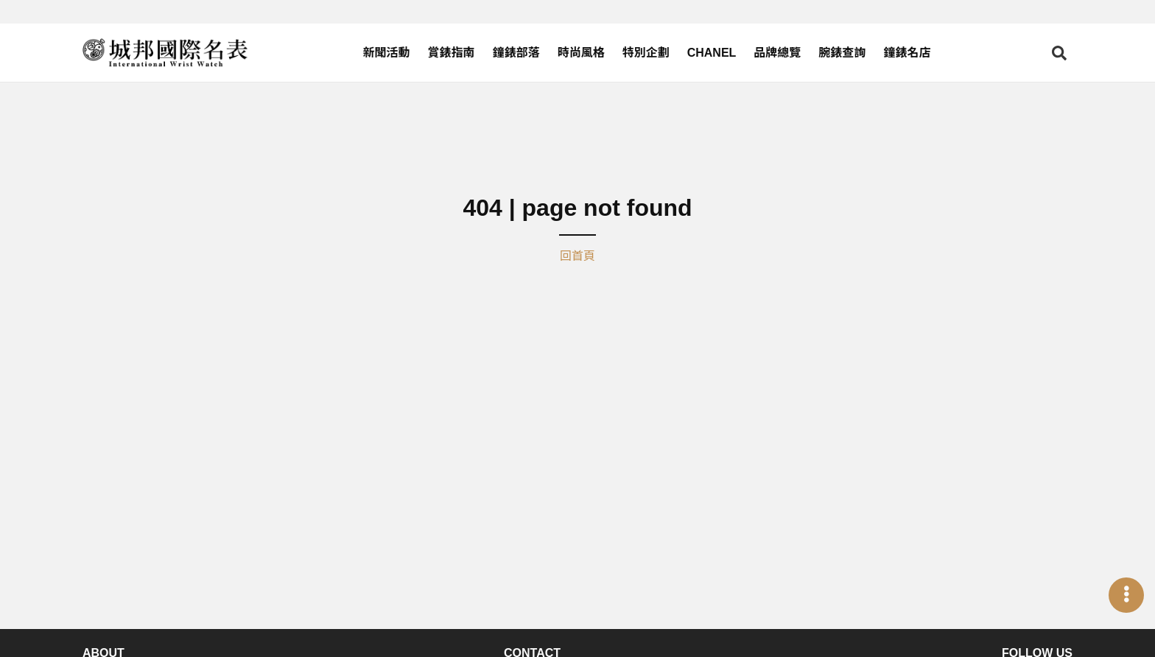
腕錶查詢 (842, 52)
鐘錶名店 (906, 52)
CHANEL (712, 52)
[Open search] (1059, 53)
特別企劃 (646, 52)
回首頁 (577, 256)
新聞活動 (386, 52)
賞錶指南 (451, 52)
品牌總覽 (777, 52)
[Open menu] (1126, 595)
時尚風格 (581, 52)
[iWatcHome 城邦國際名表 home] (165, 53)
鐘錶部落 (516, 52)
